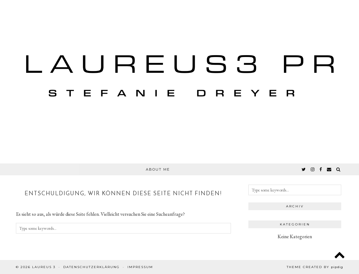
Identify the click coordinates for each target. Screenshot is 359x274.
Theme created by (315, 267)
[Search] (338, 169)
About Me (158, 169)
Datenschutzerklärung (91, 267)
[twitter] (304, 169)
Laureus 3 (43, 267)
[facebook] (321, 169)
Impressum (140, 267)
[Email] (329, 169)
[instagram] (313, 169)
